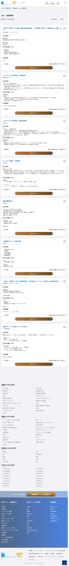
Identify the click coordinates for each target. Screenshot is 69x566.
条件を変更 (54, 19)
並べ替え (61, 19)
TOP (64, 563)
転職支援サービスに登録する (41, 494)
